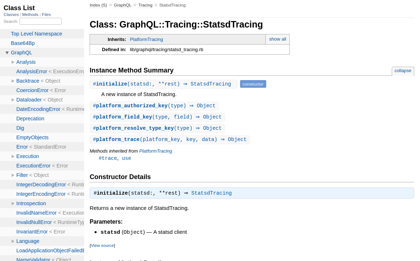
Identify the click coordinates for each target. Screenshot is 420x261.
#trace (108, 159)
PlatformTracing (146, 39)
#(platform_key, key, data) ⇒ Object (170, 140)
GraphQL (123, 5)
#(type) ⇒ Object (155, 106)
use (126, 159)
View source (102, 247)
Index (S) (98, 5)
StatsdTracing (213, 196)
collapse (403, 70)
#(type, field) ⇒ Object (158, 117)
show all (277, 39)
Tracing (145, 5)
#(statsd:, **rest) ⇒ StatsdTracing (164, 83)
